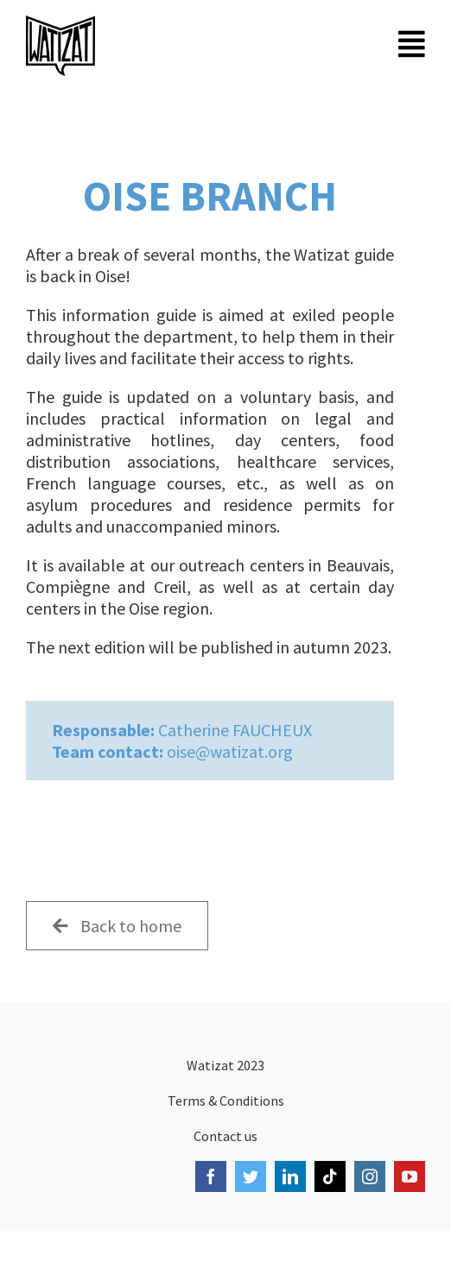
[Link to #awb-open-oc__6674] (411, 43)
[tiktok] (330, 1176)
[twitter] (250, 1176)
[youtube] (409, 1176)
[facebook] (210, 1176)
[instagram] (369, 1176)
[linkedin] (290, 1176)
